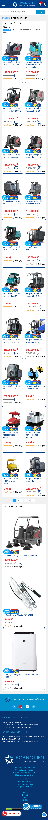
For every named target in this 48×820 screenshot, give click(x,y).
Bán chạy (15, 30)
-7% (39, 214)
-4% (16, 122)
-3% (39, 261)
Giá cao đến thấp (25, 30)
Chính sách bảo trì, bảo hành (24, 772)
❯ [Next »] (33, 500)
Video (25, 798)
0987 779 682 (23, 741)
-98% (19, 563)
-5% (39, 122)
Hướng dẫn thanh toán (24, 787)
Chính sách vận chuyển (24, 770)
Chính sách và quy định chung (24, 767)
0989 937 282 (11, 741)
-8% (39, 168)
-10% (16, 214)
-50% (15, 623)
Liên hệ (25, 795)
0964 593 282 (34, 741)
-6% (16, 75)
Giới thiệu (24, 800)
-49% (16, 685)
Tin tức (25, 793)
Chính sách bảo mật (24, 782)
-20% (39, 75)
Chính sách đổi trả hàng (24, 775)
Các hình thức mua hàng (24, 784)
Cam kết (24, 779)
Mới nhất (7, 30)
